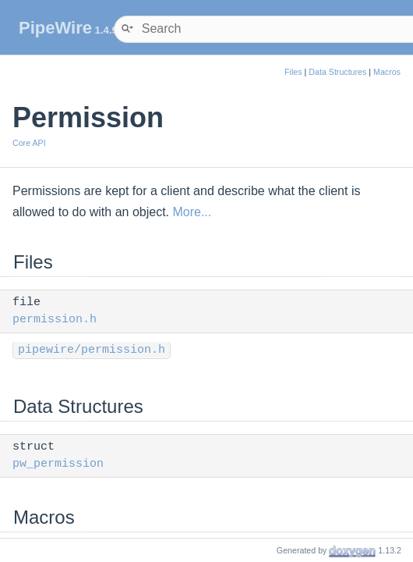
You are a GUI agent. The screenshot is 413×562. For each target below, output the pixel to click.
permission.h (54, 319)
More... (191, 212)
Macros (387, 71)
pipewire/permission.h (91, 350)
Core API (29, 143)
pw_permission (58, 464)
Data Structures (337, 71)
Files (293, 71)
